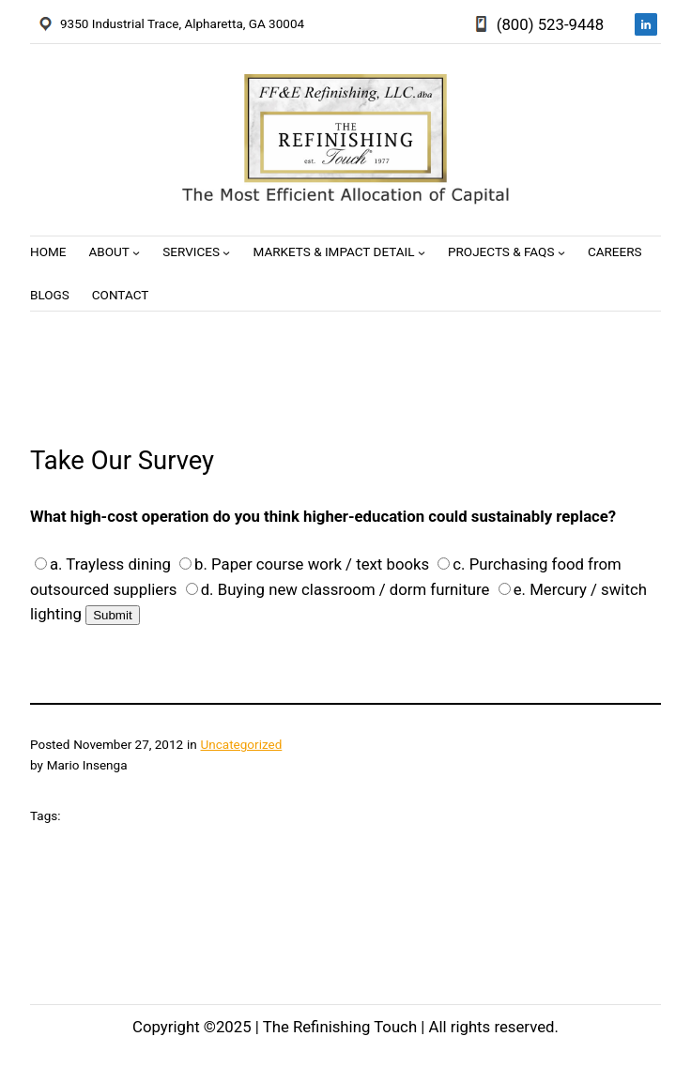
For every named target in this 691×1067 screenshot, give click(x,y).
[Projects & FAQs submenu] (561, 252)
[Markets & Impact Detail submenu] (421, 252)
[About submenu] (136, 252)
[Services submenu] (226, 252)
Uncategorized (242, 744)
